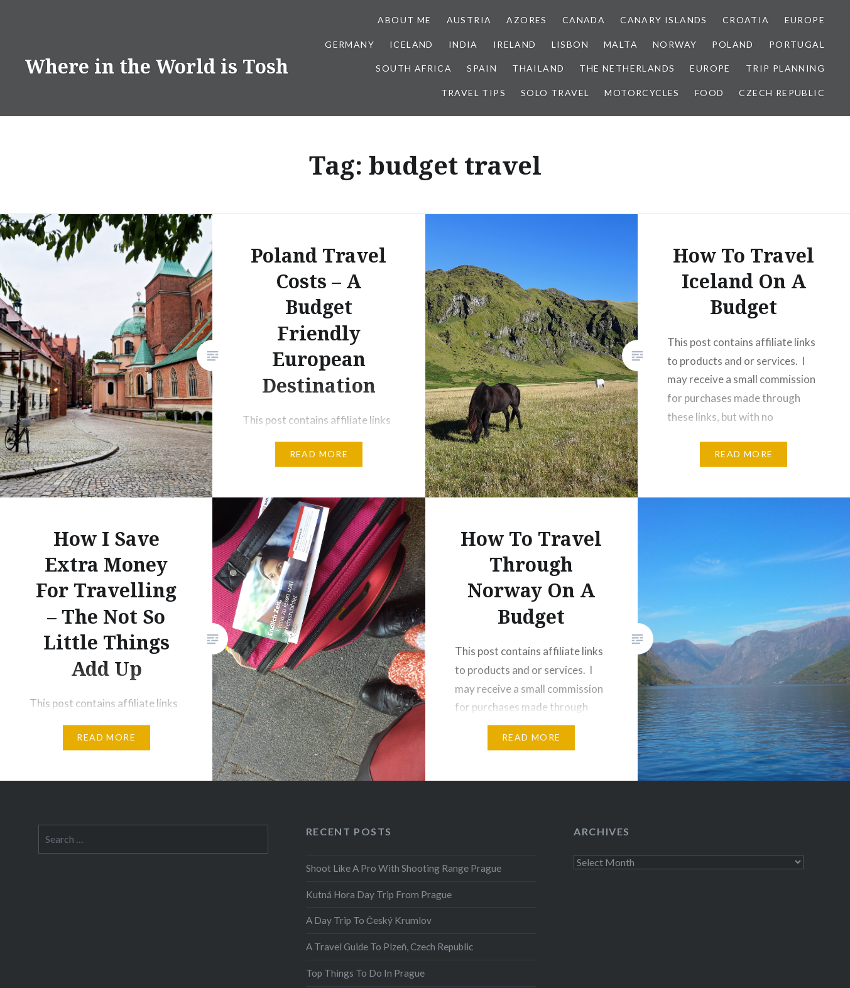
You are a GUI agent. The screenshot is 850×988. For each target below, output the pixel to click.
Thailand (538, 68)
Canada (583, 19)
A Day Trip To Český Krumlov (369, 920)
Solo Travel (555, 92)
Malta (621, 44)
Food (709, 92)
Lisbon (570, 44)
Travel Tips (473, 92)
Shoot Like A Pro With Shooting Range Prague (403, 868)
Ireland (515, 44)
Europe (805, 19)
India (463, 44)
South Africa (414, 68)
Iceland (411, 44)
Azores (526, 19)
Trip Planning (785, 68)
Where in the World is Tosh (156, 66)
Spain (482, 68)
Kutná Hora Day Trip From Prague (379, 894)
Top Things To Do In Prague (365, 973)
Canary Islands (663, 19)
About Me (404, 19)
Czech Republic (782, 92)
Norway (675, 44)
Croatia (746, 19)
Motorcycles (641, 92)
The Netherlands (627, 68)
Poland (732, 44)
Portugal (797, 44)
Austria (469, 19)
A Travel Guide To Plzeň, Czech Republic (390, 946)
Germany (349, 44)
